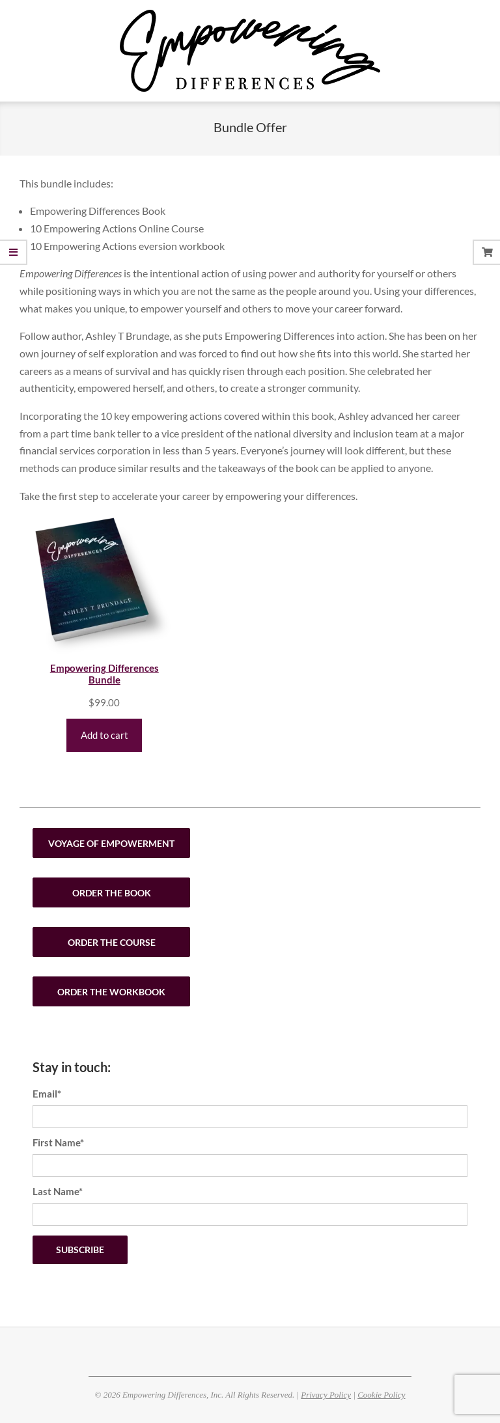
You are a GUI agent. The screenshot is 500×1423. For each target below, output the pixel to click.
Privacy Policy (326, 1395)
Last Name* (58, 1191)
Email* (47, 1093)
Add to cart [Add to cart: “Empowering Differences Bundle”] (104, 735)
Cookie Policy (381, 1395)
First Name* (58, 1142)
